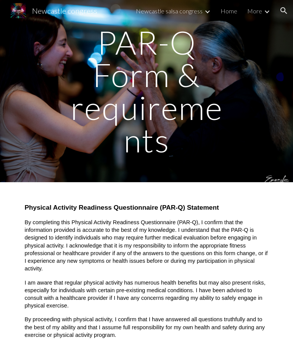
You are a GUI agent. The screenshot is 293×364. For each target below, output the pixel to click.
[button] (284, 11)
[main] (146, 91)
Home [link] (229, 11)
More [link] (254, 11)
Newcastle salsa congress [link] (169, 11)
